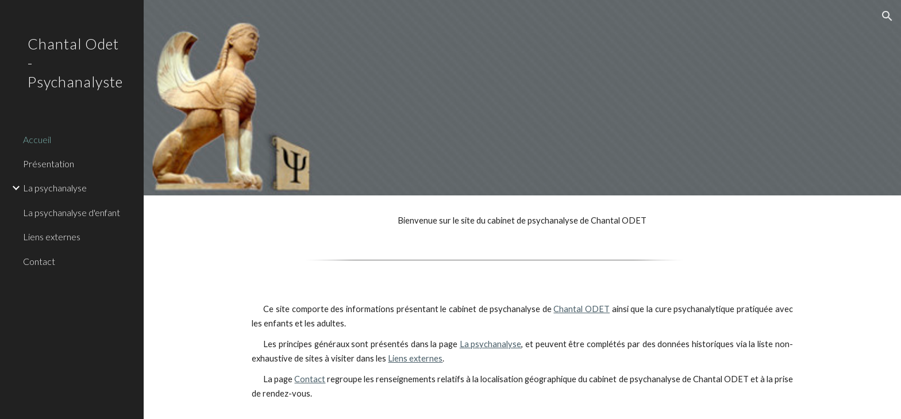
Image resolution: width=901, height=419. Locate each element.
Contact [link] (39, 261)
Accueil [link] (37, 139)
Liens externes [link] (51, 236)
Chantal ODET (581, 309)
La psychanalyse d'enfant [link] (71, 212)
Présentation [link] (48, 163)
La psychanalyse (491, 344)
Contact (309, 379)
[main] (522, 220)
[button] (887, 16)
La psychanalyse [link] (55, 187)
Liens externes (415, 358)
